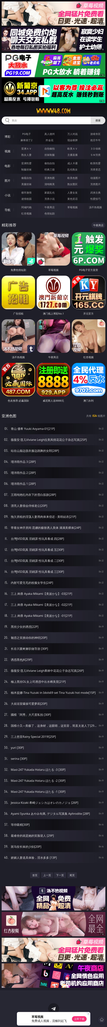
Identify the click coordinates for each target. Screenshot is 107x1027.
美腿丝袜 (26, 184)
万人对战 (72, 134)
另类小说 (49, 199)
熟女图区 (72, 184)
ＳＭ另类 (95, 155)
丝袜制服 (49, 155)
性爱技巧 (95, 199)
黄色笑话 (72, 199)
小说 (7, 195)
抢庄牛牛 (95, 140)
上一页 (47, 875)
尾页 (72, 875)
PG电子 (26, 134)
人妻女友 (72, 192)
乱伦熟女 (72, 169)
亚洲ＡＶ (26, 148)
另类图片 (95, 184)
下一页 (60, 875)
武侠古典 (95, 192)
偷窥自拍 (26, 178)
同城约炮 (26, 207)
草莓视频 (72, 207)
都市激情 (26, 192)
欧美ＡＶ (72, 148)
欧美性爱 (95, 163)
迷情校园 (26, 199)
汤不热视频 (95, 207)
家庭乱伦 (49, 192)
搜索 (98, 120)
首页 (34, 875)
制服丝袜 (26, 169)
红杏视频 (26, 213)
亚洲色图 (49, 178)
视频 (7, 151)
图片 (7, 181)
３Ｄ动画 (95, 148)
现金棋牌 (72, 140)
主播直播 (72, 155)
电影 (7, 166)
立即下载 (79, 1019)
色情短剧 (49, 213)
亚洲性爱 (26, 163)
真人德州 (49, 134)
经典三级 (49, 169)
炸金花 (49, 140)
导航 (7, 210)
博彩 (7, 137)
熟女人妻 (26, 155)
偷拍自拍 (49, 163)
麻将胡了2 (26, 140)
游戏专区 (95, 134)
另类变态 (95, 169)
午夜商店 (49, 207)
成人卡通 (72, 163)
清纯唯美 (49, 184)
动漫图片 (95, 178)
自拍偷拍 (49, 148)
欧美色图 (72, 178)
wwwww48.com (53, 111)
